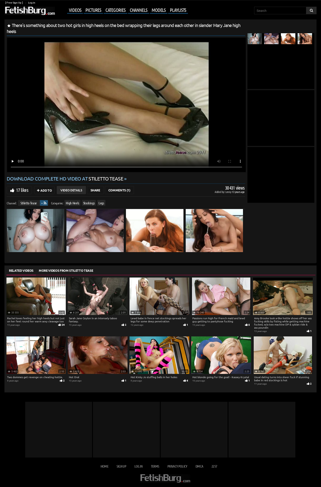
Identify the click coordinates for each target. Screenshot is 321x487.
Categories (115, 10)
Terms (155, 466)
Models (159, 10)
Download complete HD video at (65, 178)
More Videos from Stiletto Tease (66, 270)
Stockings (89, 203)
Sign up (121, 466)
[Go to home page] (29, 11)
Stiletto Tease (29, 203)
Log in (31, 2)
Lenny (228, 192)
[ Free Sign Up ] (14, 2)
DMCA (199, 466)
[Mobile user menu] (122, 10)
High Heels (72, 203)
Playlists (178, 10)
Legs (101, 203)
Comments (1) (119, 190)
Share (95, 190)
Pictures (93, 10)
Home (104, 466)
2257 (214, 466)
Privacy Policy (177, 466)
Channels (138, 10)
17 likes (22, 190)
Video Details (71, 190)
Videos (75, 10)
